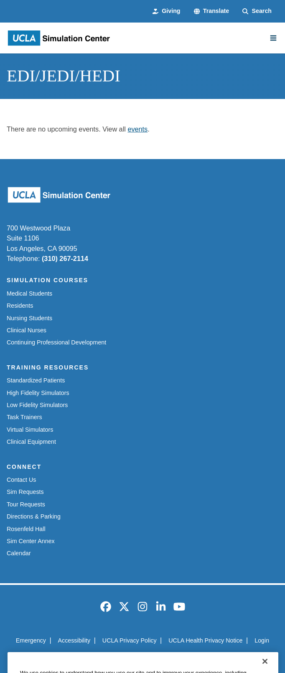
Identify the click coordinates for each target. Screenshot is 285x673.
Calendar (19, 553)
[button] (211, 11)
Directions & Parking (34, 516)
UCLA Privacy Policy (129, 640)
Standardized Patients (36, 380)
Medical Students (29, 293)
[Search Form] (257, 11)
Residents (20, 305)
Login (261, 640)
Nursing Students (29, 318)
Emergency (31, 640)
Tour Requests (26, 504)
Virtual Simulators (30, 429)
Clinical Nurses (26, 330)
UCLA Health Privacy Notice (205, 640)
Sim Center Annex (31, 541)
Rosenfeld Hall (26, 529)
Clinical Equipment (31, 441)
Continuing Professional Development (56, 342)
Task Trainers (24, 417)
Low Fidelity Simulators (37, 405)
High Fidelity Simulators (38, 393)
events (137, 129)
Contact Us (21, 479)
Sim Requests (25, 491)
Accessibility (74, 640)
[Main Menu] (273, 38)
